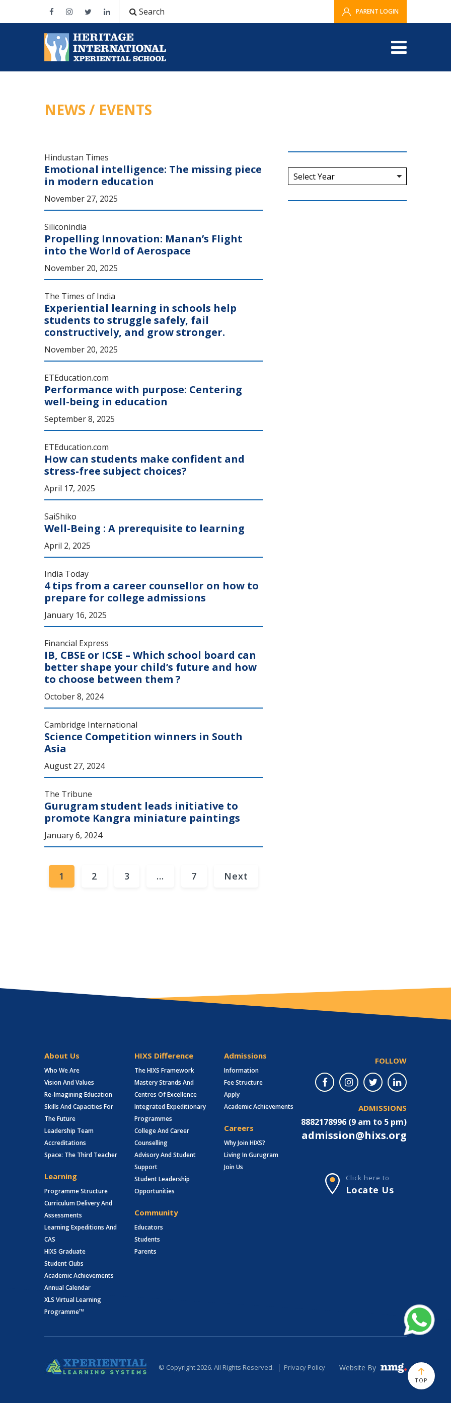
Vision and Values (69, 1082)
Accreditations (65, 1142)
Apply (232, 1094)
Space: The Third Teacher (80, 1155)
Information (241, 1070)
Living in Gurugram (251, 1155)
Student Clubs (64, 1263)
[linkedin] (397, 1082)
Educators (148, 1227)
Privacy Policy (304, 1367)
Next (236, 876)
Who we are (62, 1070)
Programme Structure (76, 1191)
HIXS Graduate (65, 1251)
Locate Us (370, 1190)
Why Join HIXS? (244, 1142)
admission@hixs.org (354, 1135)
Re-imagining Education (78, 1094)
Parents (145, 1251)
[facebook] (324, 1082)
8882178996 (323, 1121)
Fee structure (243, 1082)
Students (147, 1239)
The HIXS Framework (164, 1070)
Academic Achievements (79, 1275)
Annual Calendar (67, 1287)
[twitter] (373, 1082)
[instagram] (348, 1082)
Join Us (233, 1167)
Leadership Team (69, 1130)
